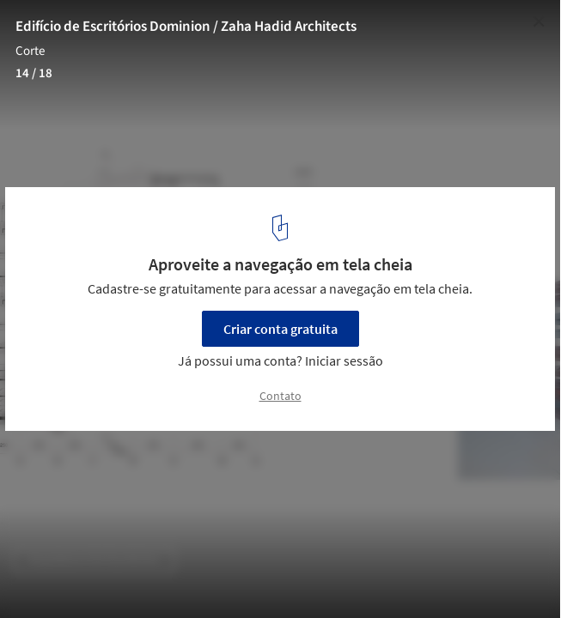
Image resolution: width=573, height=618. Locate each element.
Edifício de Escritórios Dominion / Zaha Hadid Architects (186, 26)
